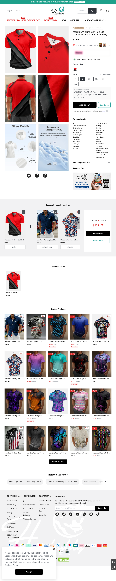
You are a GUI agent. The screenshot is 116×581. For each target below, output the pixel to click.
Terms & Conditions (13, 509)
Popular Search (12, 523)
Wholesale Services (29, 519)
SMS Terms (10, 527)
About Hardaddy (12, 501)
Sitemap (9, 513)
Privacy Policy (11, 505)
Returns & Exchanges (26, 514)
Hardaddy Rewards (45, 501)
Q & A (25, 501)
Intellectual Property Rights (13, 518)
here (20, 562)
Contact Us (42, 515)
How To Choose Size (44, 510)
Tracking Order (44, 505)
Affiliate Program (12, 531)
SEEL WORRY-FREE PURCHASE (13, 536)
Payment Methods (29, 505)
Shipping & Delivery (29, 509)
